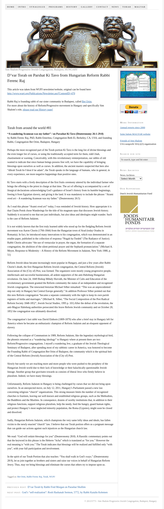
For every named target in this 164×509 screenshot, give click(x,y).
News (115, 7)
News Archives (127, 175)
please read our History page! (38, 109)
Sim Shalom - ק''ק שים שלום (82, 39)
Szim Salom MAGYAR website (135, 134)
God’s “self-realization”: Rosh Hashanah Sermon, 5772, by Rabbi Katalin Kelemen (65, 492)
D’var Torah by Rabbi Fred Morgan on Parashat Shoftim (57, 487)
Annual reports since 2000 (132, 127)
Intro (22, 7)
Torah (126, 7)
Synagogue (37, 7)
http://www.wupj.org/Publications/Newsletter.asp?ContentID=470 (41, 93)
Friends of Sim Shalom (131, 140)
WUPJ (52, 476)
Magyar (139, 7)
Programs (56, 7)
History (72, 7)
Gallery (87, 7)
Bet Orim (87, 101)
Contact (102, 7)
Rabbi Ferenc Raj (34, 476)
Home (10, 7)
